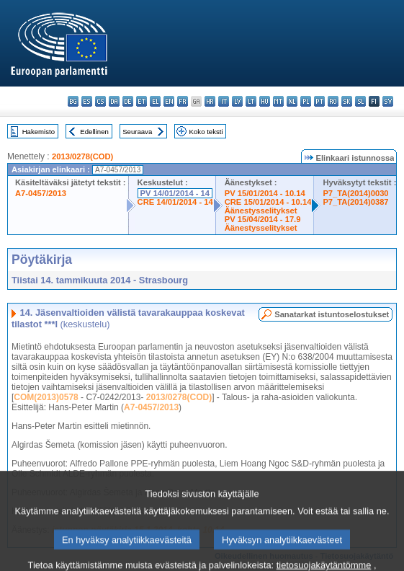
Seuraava (137, 132)
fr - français (182, 101)
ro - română (333, 101)
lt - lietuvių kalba (251, 101)
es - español (86, 101)
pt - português (319, 101)
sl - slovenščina (360, 101)
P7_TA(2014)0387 (355, 202)
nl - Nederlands (292, 101)
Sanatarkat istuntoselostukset (331, 314)
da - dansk (114, 101)
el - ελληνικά (155, 101)
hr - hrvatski (210, 101)
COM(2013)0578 (46, 397)
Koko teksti (206, 132)
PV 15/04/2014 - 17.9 (263, 219)
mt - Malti (278, 101)
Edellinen (94, 132)
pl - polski (305, 101)
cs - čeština (100, 101)
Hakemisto (38, 132)
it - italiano (223, 101)
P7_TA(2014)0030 (355, 193)
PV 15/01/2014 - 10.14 (265, 193)
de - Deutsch (127, 101)
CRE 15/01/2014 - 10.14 (268, 202)
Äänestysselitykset (261, 210)
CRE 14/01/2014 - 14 (175, 202)
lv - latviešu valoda (237, 101)
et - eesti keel (141, 101)
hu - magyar (264, 101)
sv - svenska (387, 101)
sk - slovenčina (346, 101)
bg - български (73, 101)
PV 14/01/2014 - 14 (175, 193)
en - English (168, 101)
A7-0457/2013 (40, 193)
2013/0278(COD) (82, 156)
